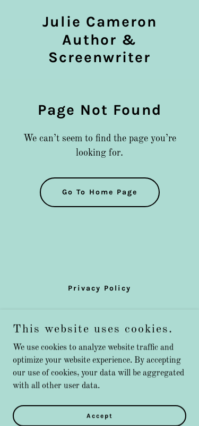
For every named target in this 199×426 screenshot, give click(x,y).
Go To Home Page (99, 192)
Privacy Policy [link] (99, 288)
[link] (99, 60)
